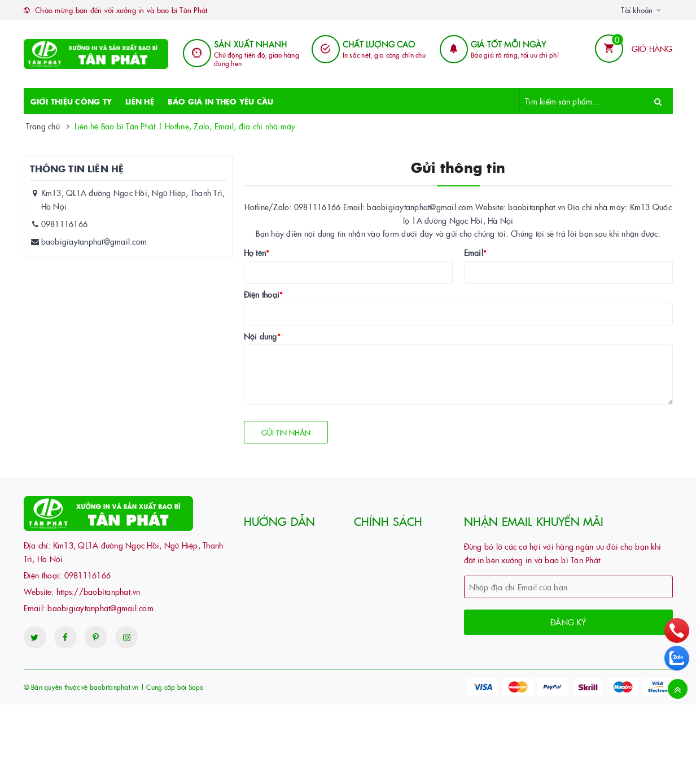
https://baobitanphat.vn (98, 591)
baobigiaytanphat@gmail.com (94, 241)
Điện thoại (263, 294)
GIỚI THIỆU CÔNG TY (71, 101)
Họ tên (257, 252)
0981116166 (64, 223)
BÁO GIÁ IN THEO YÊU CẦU (221, 101)
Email (475, 252)
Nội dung (262, 336)
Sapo (196, 686)
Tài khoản (637, 10)
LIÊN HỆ (139, 101)
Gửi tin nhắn (285, 432)
